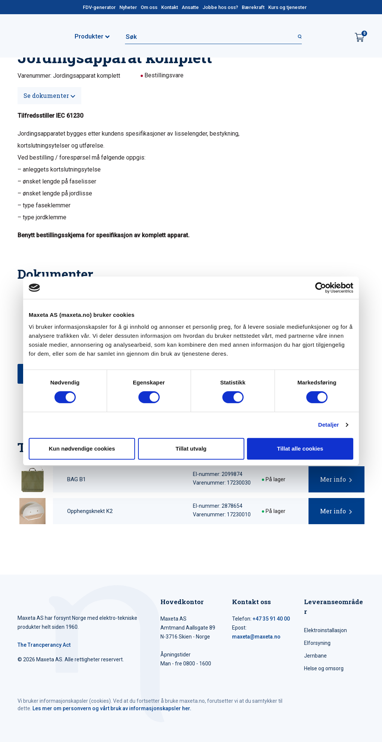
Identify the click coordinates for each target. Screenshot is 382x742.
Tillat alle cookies (300, 448)
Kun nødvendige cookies (82, 448)
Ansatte (190, 7)
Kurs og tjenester (287, 7)
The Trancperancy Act (44, 645)
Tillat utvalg (190, 448)
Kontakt (169, 7)
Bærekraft (253, 7)
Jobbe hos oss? (220, 7)
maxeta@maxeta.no (256, 637)
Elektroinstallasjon (325, 630)
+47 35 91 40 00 (271, 619)
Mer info (333, 479)
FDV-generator (99, 7)
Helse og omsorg (324, 668)
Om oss (149, 7)
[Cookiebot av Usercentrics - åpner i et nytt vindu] (320, 287)
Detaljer (328, 424)
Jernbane (315, 656)
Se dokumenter (49, 95)
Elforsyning (317, 643)
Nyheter (128, 7)
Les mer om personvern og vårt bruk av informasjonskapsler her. (111, 708)
